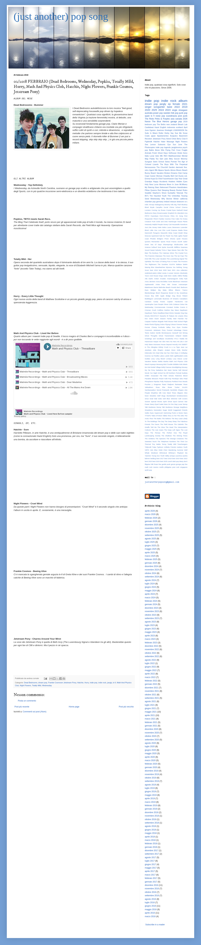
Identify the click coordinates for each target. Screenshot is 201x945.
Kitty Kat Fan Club (167, 353)
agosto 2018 (150, 826)
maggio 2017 (151, 868)
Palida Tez (154, 159)
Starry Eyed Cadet (156, 404)
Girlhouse (172, 153)
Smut (147, 399)
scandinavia (171, 116)
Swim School (158, 162)
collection (184, 270)
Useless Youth (182, 447)
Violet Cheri (162, 450)
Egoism (153, 130)
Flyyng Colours (170, 324)
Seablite (148, 193)
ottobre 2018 (150, 819)
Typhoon (160, 447)
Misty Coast (172, 233)
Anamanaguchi (172, 279)
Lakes (162, 356)
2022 (177, 107)
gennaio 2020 (151, 767)
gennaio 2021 (151, 726)
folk (152, 464)
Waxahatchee (160, 267)
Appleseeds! (149, 284)
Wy (186, 453)
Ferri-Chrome (164, 216)
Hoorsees (156, 344)
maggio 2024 (151, 590)
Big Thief (177, 204)
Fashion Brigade (157, 321)
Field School (178, 321)
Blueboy (184, 204)
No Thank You (168, 236)
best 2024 (156, 461)
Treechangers (182, 444)
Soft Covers (182, 399)
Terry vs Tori (172, 416)
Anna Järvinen (150, 281)
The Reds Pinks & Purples (157, 119)
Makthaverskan (174, 156)
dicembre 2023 (151, 608)
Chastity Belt (168, 176)
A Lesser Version (173, 273)
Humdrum (183, 224)
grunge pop (180, 464)
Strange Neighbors (180, 407)
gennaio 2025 (151, 563)
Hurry (86, 683)
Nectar (175, 370)
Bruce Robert (182, 296)
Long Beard (160, 359)
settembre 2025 (152, 535)
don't (185, 461)
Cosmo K (183, 307)
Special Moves (156, 401)
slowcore (180, 202)
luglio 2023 (150, 625)
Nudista (184, 373)
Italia (147, 156)
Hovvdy (175, 344)
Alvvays (151, 204)
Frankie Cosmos (165, 219)
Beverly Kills (169, 204)
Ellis (162, 150)
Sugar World (167, 410)
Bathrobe (162, 287)
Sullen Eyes (149, 413)
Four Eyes (176, 327)
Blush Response (162, 293)
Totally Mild (36, 685)
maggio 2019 (151, 795)
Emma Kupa (150, 179)
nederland (148, 273)
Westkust (154, 453)
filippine (147, 464)
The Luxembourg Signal (175, 259)
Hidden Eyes (181, 182)
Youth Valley (164, 456)
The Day (161, 421)
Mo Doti (147, 367)
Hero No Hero (171, 341)
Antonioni (184, 281)
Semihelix (173, 390)
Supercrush (158, 413)
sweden (166, 113)
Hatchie (80, 683)
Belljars (153, 290)
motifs (161, 467)
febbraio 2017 (151, 878)
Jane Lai (184, 347)
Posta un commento (27, 701)
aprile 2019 (150, 798)
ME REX (163, 156)
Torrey (164, 444)
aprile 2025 (150, 552)
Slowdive (153, 396)
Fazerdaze (154, 216)
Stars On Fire (169, 404)
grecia (173, 464)
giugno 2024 (150, 587)
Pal (161, 376)
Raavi (164, 384)
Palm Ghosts (169, 376)
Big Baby (162, 290)
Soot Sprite (162, 247)
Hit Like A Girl (182, 341)
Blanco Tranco (181, 290)
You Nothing (177, 267)
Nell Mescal (182, 370)
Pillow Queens (151, 190)
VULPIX (172, 264)
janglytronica (177, 147)
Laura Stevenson (173, 227)
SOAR (179, 242)
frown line (157, 464)
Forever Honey (181, 324)
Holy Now (149, 184)
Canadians (183, 299)
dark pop (176, 461)
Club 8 (184, 139)
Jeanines (160, 130)
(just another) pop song (61, 16)
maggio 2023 (151, 632)
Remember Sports (158, 242)
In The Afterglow (151, 347)
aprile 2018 (150, 837)
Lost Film (161, 230)
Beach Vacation (157, 173)
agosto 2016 (150, 899)
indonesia (171, 127)
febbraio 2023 (151, 642)
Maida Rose (182, 230)
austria (184, 456)
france (147, 121)
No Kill (165, 373)
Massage (170, 142)
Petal (185, 379)
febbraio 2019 (151, 805)
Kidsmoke (148, 353)
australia (148, 113)
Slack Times (171, 393)
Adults (174, 276)
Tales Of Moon (157, 416)
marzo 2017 (150, 875)
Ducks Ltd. (183, 176)
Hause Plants (182, 221)
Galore (152, 333)
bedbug (153, 458)
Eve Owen (149, 319)
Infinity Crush (163, 347)
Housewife (176, 224)
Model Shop (182, 233)
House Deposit (166, 344)
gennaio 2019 (151, 809)
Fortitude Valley (164, 327)
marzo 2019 (150, 802)
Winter (176, 199)
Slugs (163, 396)
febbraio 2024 (151, 601)
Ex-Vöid (159, 179)
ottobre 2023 (150, 615)
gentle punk (166, 464)
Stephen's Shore (159, 193)
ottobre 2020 (150, 736)
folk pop (174, 113)
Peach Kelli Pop (165, 379)
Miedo (185, 364)
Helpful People (157, 224)
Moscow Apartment (152, 236)
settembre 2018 (152, 823)
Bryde (152, 207)
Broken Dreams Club (173, 173)
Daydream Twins (151, 313)
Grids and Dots (162, 221)
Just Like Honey (151, 227)
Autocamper (183, 284)
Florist (151, 324)
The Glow (161, 427)
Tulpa (154, 447)
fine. (185, 167)
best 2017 (160, 458)
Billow (171, 290)
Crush (154, 310)
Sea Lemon (150, 144)
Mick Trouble (168, 364)
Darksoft (180, 210)
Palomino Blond (181, 376)
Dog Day (184, 313)
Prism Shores (170, 239)
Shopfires (154, 393)
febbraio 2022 (151, 681)
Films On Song (177, 216)
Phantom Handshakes (178, 187)
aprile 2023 (150, 635)
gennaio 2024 (151, 604)
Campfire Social (162, 207)
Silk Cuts (162, 393)
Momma (162, 184)
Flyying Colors (159, 324)
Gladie (185, 336)
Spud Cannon (178, 401)
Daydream (183, 310)
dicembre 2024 (151, 566)
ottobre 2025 (150, 531)
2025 (154, 110)
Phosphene (149, 381)
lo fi (114, 683)
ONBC (147, 376)
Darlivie (167, 310)
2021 (184, 104)
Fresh (154, 153)
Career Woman (156, 176)
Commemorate (159, 307)
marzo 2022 (150, 677)
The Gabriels (179, 424)
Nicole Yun (149, 373)
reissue (173, 202)
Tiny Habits (156, 444)
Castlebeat (149, 127)
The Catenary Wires (166, 253)
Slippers (180, 393)
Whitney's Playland (175, 453)
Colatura (176, 304)
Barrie (156, 287)
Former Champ (151, 327)
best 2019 (176, 458)
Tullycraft (148, 447)
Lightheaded (178, 356)
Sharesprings (168, 244)
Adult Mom (168, 276)
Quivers (147, 242)
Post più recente (21, 707)
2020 (147, 110)
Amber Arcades (160, 279)
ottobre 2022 (150, 653)
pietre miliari (157, 273)
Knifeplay (184, 353)
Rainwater (178, 384)
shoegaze (183, 110)
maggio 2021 (151, 712)
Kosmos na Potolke (152, 356)
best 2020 (163, 270)
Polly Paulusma (165, 381)
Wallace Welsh (181, 264)
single (174, 110)
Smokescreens (182, 396)
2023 (168, 110)
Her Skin (162, 341)
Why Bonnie (166, 199)
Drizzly (147, 316)
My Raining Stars (152, 187)
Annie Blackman (174, 281)
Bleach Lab (182, 124)
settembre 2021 (152, 698)
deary (181, 461)
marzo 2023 (150, 639)
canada (178, 119)
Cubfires (160, 310)
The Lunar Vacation (159, 259)
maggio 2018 (151, 833)
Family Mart (171, 319)
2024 (161, 110)
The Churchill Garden (166, 167)
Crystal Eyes (171, 210)
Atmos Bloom (175, 170)
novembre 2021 (152, 691)
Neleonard (164, 187)
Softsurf (154, 247)
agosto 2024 (150, 580)
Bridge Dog (170, 296)
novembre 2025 (152, 528)
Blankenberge (150, 293)
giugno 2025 (150, 545)
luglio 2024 (150, 583)
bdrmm (147, 458)
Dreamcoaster (162, 213)
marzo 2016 (150, 916)
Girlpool (178, 336)
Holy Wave (149, 344)
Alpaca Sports (164, 170)
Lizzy (153, 359)
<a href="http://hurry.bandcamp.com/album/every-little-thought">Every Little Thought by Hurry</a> (74, 314)
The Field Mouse (166, 424)
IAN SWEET (182, 344)
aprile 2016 (150, 913)
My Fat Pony (150, 370)
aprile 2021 (150, 715)
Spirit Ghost (167, 401)
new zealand (171, 124)
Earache (163, 316)
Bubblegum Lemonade (153, 299)
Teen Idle (180, 250)
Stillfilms (177, 247)
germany (159, 202)
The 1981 (180, 416)
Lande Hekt (169, 356)
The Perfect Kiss (169, 433)
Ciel (176, 176)
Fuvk (154, 221)
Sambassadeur (150, 390)
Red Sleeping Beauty (166, 190)
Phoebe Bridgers (156, 239)
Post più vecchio (126, 707)
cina (178, 270)
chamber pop (150, 202)
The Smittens (150, 439)
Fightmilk (148, 142)
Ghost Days (163, 153)
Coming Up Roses (158, 210)
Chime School (175, 207)
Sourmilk (170, 247)
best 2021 (171, 270)
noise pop (160, 116)
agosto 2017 (150, 857)
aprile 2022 (150, 674)
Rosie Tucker (174, 387)
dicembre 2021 (151, 687)
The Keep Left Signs (172, 430)
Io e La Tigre (174, 347)
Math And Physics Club (178, 361)
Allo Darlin (149, 279)
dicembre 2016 (151, 885)
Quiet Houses (182, 239)
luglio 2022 (150, 663)
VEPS (147, 450)
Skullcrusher (178, 244)
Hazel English (160, 127)
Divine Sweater (174, 313)
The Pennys (155, 433)
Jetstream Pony (159, 139)
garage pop (176, 121)
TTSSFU (148, 416)
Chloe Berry (176, 139)
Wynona (169, 267)
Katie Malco (162, 227)
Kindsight (168, 130)
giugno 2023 (150, 629)
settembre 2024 (152, 576)
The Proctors (182, 261)
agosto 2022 (150, 660)
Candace (148, 302)
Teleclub (179, 193)
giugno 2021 (150, 708)
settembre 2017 (152, 854)
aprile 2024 (150, 594)
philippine (168, 467)
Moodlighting (176, 367)
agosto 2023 (150, 622)
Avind (168, 139)
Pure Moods (182, 381)
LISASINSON (178, 130)
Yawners (148, 456)
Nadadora (159, 370)
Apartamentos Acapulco (167, 136)
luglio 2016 (150, 902)
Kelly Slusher (182, 350)
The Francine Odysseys (153, 256)
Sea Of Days (156, 244)
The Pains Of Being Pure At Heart (164, 261)
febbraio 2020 (151, 764)
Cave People (158, 304)
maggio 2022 (151, 670)
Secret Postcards (163, 390)
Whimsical (163, 453)
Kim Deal (156, 353)
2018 (185, 122)
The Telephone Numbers (166, 441)
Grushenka (169, 339)
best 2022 (183, 458)
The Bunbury (153, 253)
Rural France (171, 242)
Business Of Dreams (171, 299)
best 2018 (168, 458)
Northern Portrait (175, 373)
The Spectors (161, 439)
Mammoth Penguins (152, 233)
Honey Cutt (167, 224)
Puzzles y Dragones (153, 384)
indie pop (93, 683)
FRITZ (147, 216)
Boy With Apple (157, 296)
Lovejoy (169, 359)
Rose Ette (160, 387)
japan (153, 136)
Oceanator (155, 376)
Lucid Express (171, 230)
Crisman (148, 310)
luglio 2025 (150, 542)
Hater (163, 142)
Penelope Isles (177, 379)
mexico (155, 467)
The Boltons (166, 418)
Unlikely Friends (170, 447)
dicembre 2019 (151, 771)
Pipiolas (156, 381)
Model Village (156, 367)
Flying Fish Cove (173, 150)
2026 (185, 119)
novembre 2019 (152, 774)
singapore (183, 467)
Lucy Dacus (177, 359)
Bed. (178, 287)
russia (164, 273)
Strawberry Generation (153, 410)
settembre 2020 (152, 739)
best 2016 (154, 270)
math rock (148, 467)
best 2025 (163, 461)
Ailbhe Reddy (182, 276)
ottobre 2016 (150, 892)
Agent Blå (153, 170)
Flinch (155, 219)
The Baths (157, 418)
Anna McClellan (161, 281)
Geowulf (175, 333)
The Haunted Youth (158, 196)
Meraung (159, 364)
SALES (184, 387)
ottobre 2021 (150, 694)
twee (169, 107)
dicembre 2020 (151, 729)
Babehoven (149, 287)
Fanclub (181, 319)
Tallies (165, 416)
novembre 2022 (152, 649)
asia (172, 119)
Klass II (177, 353)
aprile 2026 (150, 511)
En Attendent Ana (181, 213)
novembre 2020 (152, 733)
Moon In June (173, 184)
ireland (166, 202)
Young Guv (156, 456)
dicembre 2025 (151, 524)
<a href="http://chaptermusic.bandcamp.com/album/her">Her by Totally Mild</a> (74, 280)
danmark (179, 167)
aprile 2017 (150, 871)
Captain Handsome (175, 302)
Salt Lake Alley (166, 159)
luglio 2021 (150, 705)
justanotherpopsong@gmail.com (162, 482)
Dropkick (171, 213)
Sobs (160, 399)
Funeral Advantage (174, 330)
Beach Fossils (171, 287)
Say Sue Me (176, 133)
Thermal (148, 444)
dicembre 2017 (151, 850)
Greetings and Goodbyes (154, 339)
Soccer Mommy (181, 159)
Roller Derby (164, 133)
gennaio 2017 (151, 882)
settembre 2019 (152, 781)
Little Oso (153, 230)
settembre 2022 (152, 656)
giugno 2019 (150, 791)
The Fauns (155, 424)
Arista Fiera (160, 284)
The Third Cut (182, 441)
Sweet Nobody (155, 250)
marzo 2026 (150, 514)
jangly (109, 683)
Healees (171, 182)
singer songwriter (155, 107)
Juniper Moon (170, 350)
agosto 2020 (150, 743)
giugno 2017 (150, 864)
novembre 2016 (152, 888)
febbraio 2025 (151, 559)
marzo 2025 (150, 556)
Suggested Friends (180, 410)
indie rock (102, 683)
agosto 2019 (150, 785)
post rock (175, 467)
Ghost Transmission (166, 336)
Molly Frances (166, 367)
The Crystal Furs (181, 253)
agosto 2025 (150, 538)
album (183, 100)
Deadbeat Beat (163, 313)
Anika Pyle (183, 279)
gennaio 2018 (151, 847)
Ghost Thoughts (151, 336)
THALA (164, 250)
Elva (185, 316)
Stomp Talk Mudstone (164, 407)
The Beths (161, 124)
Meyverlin (164, 233)
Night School (158, 373)
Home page (74, 707)
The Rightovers (151, 264)
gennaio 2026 (151, 521)
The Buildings (152, 421)
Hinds (179, 153)
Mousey (184, 367)
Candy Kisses (159, 302)
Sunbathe (171, 193)
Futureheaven (168, 179)
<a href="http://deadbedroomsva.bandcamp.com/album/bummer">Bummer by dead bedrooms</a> (74, 163)
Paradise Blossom (151, 379)
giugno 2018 (150, 830)
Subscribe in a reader (155, 924)
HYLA (176, 339)
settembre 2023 (152, 618)
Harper (155, 341)
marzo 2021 (150, 719)
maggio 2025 (151, 549)
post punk (182, 116)
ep (169, 104)
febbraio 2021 (151, 722)
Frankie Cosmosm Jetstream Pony (62, 683)
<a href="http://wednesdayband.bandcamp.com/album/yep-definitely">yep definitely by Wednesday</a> (74, 203)
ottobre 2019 (150, 778)
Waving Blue (149, 267)
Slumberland (171, 396)
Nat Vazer (168, 370)
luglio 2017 (150, 861)
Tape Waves (171, 250)
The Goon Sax (168, 256)
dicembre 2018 (151, 812)
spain (147, 116)
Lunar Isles (154, 156)
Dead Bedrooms (30, 683)
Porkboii (175, 381)
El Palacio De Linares (175, 316)
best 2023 (148, 461)
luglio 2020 (150, 746)
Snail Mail (153, 399)
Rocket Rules (181, 190)
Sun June (177, 144)
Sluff (158, 396)
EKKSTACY (154, 316)
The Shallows (166, 436)
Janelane (148, 350)
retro (147, 170)
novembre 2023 (152, 611)
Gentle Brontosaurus (163, 333)
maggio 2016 (151, 909)
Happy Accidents (160, 182)
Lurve (156, 184)
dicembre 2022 (151, 646)
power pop (158, 113)
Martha (165, 361)
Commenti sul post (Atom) (34, 711)
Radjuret (170, 384)
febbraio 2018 (151, 843)
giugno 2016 (150, 906)
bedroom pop (150, 124)
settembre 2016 (152, 895)
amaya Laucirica (176, 456)
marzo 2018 (150, 840)
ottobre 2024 (150, 573)
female (176, 104)
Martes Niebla (157, 361)
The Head (169, 427)
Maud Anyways (150, 364)
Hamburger (172, 221)
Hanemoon (149, 341)
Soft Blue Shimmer (170, 399)
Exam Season (160, 319)
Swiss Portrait (171, 162)
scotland (179, 127)
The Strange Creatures (175, 439)
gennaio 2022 (151, 684)
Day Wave (175, 310)
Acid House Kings (156, 276)
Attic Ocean (172, 284)
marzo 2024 (150, 597)
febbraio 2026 (151, 518)
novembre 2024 (152, 570)
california (183, 199)
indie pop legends (163, 147)
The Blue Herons (160, 121)
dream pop (42, 683)
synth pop (148, 470)
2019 (184, 107)
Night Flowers (25, 685)
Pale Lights (178, 236)
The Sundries (163, 264)
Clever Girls (168, 304)
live (186, 464)
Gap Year (178, 179)
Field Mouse (168, 321)
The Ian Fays (179, 256)
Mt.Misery (183, 184)
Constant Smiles (172, 307)
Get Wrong (183, 333)
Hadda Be (183, 339)
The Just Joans (157, 430)
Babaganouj (159, 204)
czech (170, 461)
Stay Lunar (178, 404)
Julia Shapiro (158, 350)
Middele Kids (177, 364)
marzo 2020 (150, 760)
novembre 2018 (152, 816)
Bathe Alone (154, 150)
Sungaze (148, 162)
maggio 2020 (151, 753)
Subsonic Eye (164, 144)
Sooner (147, 401)
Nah (161, 236)
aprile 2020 (150, 757)
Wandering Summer (175, 450)
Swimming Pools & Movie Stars (175, 413)
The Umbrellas (174, 196)
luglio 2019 (150, 788)
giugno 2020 (150, 750)
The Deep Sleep (171, 421)
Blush (147, 207)
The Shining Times (180, 436)
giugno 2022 (150, 667)
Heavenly (148, 224)
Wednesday (47, 685)
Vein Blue (153, 450)
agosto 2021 (150, 701)
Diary (155, 213)
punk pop (183, 113)
